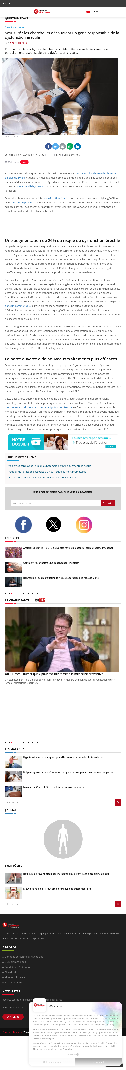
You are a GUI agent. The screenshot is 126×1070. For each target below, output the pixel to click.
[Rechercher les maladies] (118, 802)
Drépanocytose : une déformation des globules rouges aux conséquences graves (68, 772)
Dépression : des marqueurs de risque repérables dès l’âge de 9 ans (61, 577)
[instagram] (88, 524)
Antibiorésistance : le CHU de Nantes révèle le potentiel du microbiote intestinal (68, 547)
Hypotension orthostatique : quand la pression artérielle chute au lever (63, 757)
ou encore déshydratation (31, 186)
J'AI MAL (10, 810)
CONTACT (7, 3)
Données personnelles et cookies (24, 956)
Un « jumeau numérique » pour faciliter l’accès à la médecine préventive (54, 674)
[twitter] (58, 524)
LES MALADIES (15, 749)
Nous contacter (13, 982)
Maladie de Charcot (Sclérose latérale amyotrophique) (53, 787)
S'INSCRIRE (13, 1016)
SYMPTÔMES (13, 866)
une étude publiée (22, 202)
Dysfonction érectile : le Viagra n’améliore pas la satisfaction (42, 477)
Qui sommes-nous (15, 961)
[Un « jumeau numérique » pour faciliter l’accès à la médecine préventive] (63, 639)
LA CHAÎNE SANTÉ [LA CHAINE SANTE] (17, 600)
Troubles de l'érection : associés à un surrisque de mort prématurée (46, 471)
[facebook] (27, 524)
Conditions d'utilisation (18, 967)
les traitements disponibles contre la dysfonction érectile (39, 407)
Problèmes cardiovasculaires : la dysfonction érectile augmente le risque (49, 465)
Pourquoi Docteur (12, 1032)
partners (53, 1015)
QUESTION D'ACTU (17, 18)
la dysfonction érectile (56, 198)
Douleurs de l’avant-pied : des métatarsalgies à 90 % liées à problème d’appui (66, 873)
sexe (24, 162)
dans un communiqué (18, 305)
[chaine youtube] (40, 601)
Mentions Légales (15, 977)
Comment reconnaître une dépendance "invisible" (51, 562)
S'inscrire (108, 503)
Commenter (71, 154)
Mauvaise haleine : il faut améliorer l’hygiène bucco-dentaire (57, 888)
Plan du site (11, 972)
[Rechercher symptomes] (118, 904)
